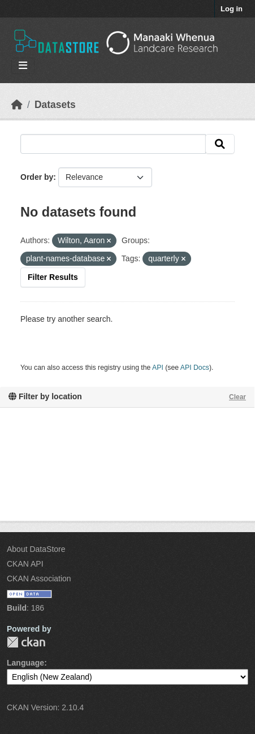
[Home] (17, 104)
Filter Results (53, 277)
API (157, 368)
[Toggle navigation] (22, 66)
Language (25, 662)
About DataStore (36, 549)
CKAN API (25, 563)
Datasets (55, 104)
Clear (237, 397)
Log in (232, 9)
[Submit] (220, 144)
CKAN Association (39, 578)
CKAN (26, 642)
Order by (36, 177)
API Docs (194, 368)
